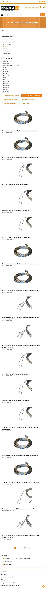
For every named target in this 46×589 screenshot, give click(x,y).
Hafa (4, 77)
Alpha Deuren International (11, 65)
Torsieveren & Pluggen (11, 95)
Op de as (5, 46)
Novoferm (6, 87)
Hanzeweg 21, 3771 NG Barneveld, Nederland (16, 558)
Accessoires (25, 103)
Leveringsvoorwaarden (7, 577)
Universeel (6, 91)
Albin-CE (5, 61)
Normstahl (6, 85)
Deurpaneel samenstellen (9, 42)
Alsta (4, 67)
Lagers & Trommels (28, 99)
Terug (5, 31)
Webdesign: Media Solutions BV (10, 585)
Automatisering (7, 51)
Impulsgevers (6, 53)
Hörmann (6, 75)
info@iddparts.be (8, 564)
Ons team (3, 574)
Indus (4, 79)
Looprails (5, 48)
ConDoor (5, 69)
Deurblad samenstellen (9, 40)
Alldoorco (6, 63)
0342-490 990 (7, 561)
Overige (5, 89)
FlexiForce (6, 73)
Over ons (3, 571)
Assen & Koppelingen (10, 99)
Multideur (6, 81)
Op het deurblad (7, 44)
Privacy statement (6, 580)
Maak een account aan (31, 7)
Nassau (5, 83)
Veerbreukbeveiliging (10, 103)
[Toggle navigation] (3, 15)
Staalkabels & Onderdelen (31, 95)
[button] (40, 8)
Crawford (6, 71)
